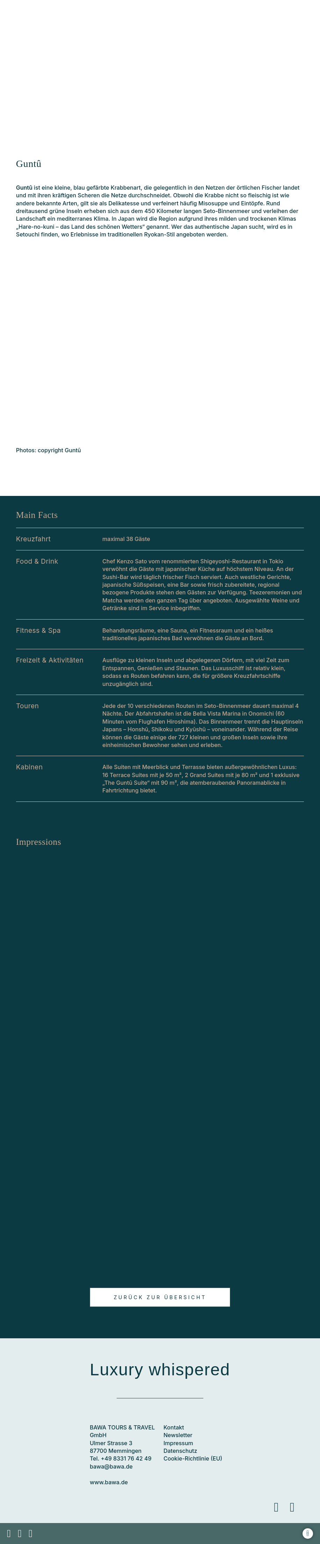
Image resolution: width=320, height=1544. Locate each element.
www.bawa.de (109, 1482)
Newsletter (177, 1435)
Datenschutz (180, 1450)
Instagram (297, 1513)
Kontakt (173, 1427)
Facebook (281, 1513)
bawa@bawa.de (111, 1466)
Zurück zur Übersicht (160, 1297)
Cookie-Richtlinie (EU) (192, 1458)
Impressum (178, 1443)
